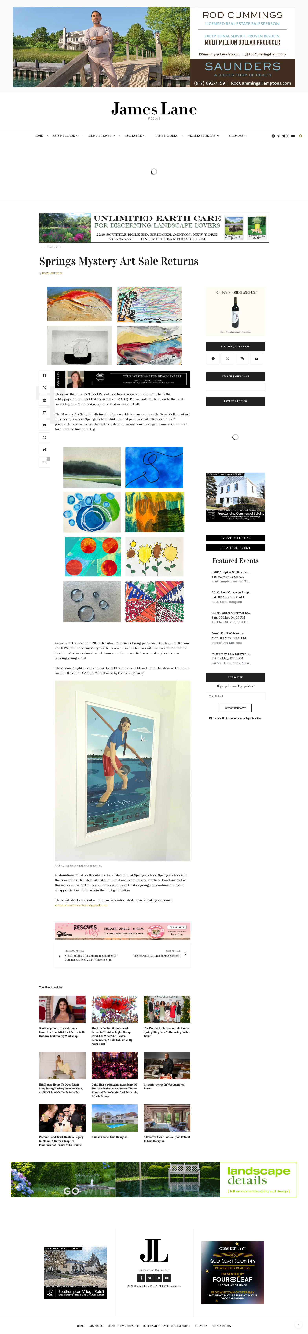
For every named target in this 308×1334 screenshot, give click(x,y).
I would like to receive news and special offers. (238, 718)
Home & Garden (166, 135)
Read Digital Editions (123, 1325)
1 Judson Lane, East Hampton (109, 1137)
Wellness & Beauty (201, 135)
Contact (201, 1325)
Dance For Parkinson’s (227, 633)
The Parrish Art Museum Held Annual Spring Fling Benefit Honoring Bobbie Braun (167, 1032)
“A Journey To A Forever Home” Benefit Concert (245, 654)
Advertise (96, 1325)
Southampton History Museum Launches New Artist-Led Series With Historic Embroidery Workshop (62, 1032)
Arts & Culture (64, 135)
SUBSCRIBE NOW (235, 708)
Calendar (236, 135)
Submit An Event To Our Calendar (166, 1325)
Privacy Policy (221, 1325)
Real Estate (133, 135)
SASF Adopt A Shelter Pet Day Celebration (242, 572)
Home (39, 135)
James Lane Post (52, 273)
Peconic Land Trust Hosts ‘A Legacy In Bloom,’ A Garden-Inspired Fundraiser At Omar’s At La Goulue (61, 1141)
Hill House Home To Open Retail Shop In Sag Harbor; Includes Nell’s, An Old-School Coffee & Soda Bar (61, 1088)
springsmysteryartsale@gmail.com (81, 905)
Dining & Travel (99, 135)
